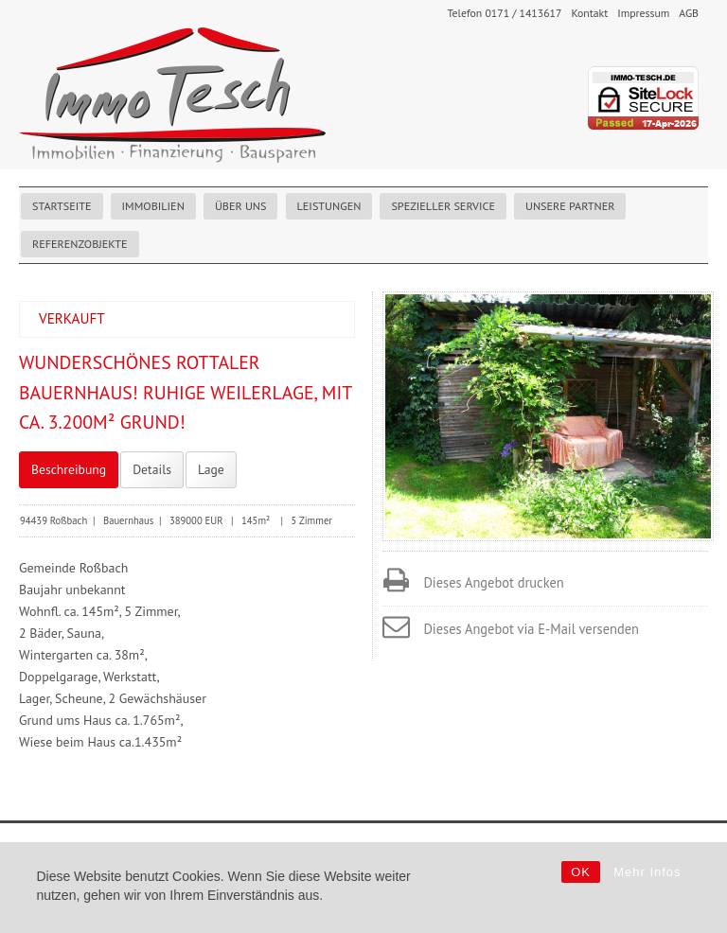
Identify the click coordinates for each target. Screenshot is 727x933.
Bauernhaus (128, 520)
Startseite (62, 206)
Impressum (643, 13)
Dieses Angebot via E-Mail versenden (531, 629)
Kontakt (589, 13)
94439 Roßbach (53, 520)
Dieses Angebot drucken (493, 582)
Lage (211, 469)
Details (152, 469)
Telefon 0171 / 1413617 (504, 13)
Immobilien (153, 206)
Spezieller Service (443, 206)
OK (581, 872)
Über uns (241, 206)
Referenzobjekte (80, 244)
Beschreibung (68, 469)
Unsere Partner (569, 206)
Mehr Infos (647, 872)
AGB (689, 13)
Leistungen (329, 206)
